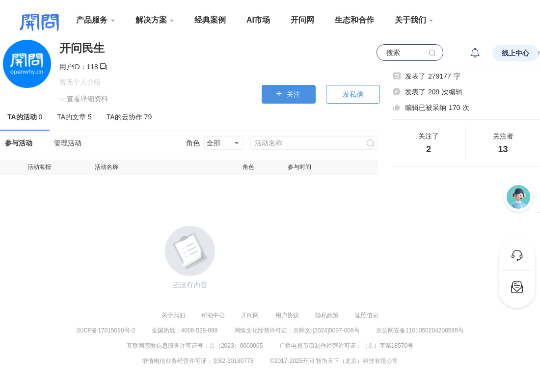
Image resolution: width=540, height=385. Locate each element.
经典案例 (210, 20)
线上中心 (515, 53)
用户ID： (83, 67)
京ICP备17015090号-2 (105, 330)
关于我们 (173, 315)
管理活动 (67, 143)
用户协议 (287, 315)
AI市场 (258, 20)
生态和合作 (354, 20)
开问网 (302, 20)
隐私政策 (327, 315)
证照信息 (366, 315)
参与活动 (18, 143)
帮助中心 (213, 315)
